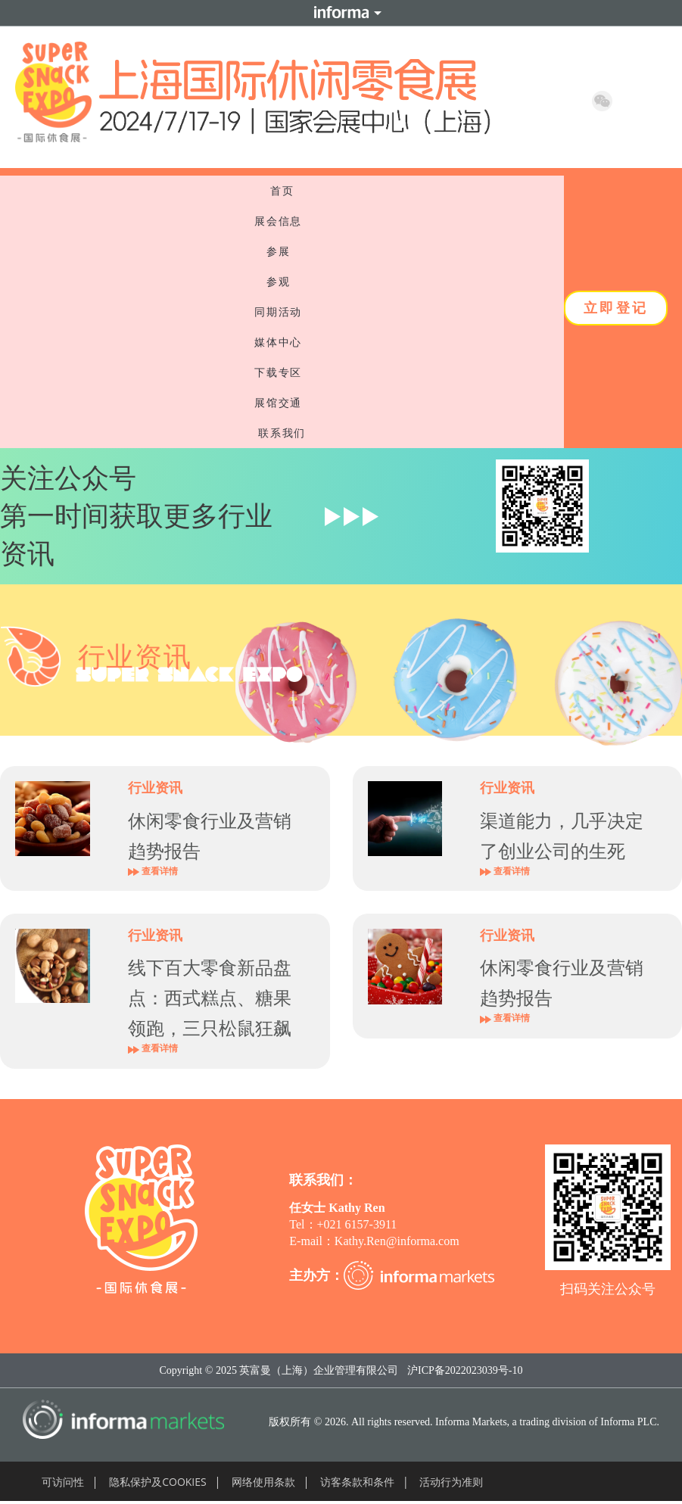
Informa (341, 13)
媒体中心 (281, 342)
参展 (281, 251)
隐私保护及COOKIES (158, 1481)
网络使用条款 (263, 1481)
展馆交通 (281, 402)
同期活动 (281, 311)
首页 (282, 191)
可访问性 (63, 1481)
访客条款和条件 (357, 1481)
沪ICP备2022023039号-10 (464, 1370)
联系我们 (281, 433)
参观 (281, 281)
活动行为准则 (451, 1481)
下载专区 (281, 372)
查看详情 (153, 871)
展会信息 (281, 221)
